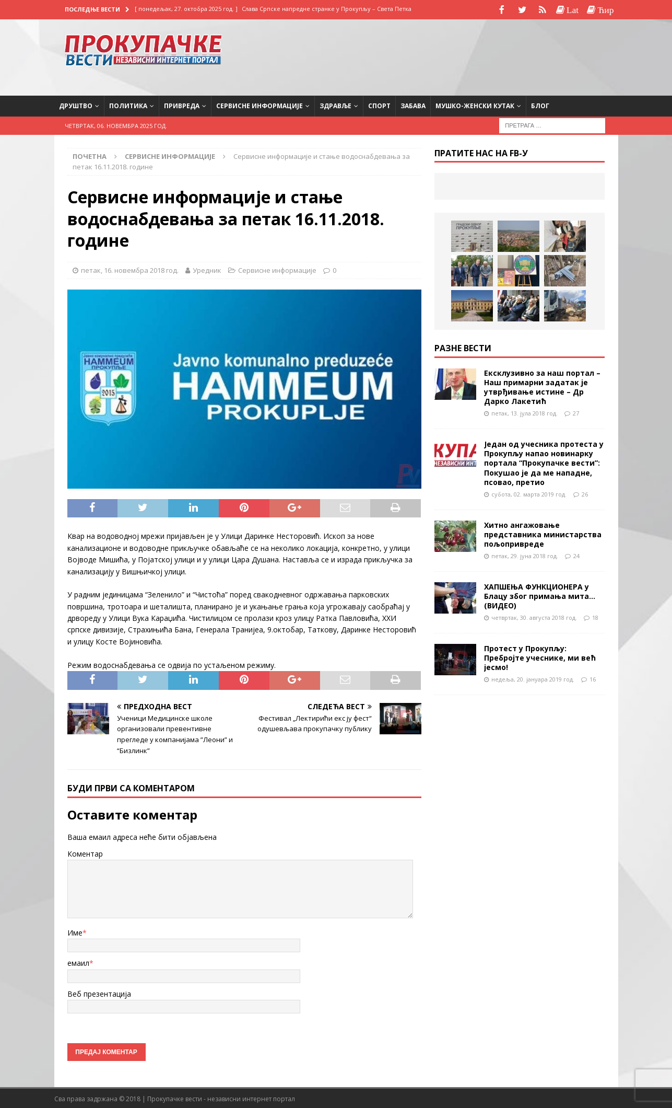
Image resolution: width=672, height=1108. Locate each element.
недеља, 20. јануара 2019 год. (532, 678)
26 (585, 493)
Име (74, 932)
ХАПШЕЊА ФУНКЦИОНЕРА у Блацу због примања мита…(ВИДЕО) (539, 595)
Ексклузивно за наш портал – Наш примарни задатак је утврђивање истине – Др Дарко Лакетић (542, 386)
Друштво (75, 104)
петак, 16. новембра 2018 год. (130, 269)
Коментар (85, 853)
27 (576, 412)
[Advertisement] (523, 55)
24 (576, 555)
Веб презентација (99, 993)
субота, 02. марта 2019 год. (529, 493)
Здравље (335, 104)
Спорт (379, 104)
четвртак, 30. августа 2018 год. (534, 616)
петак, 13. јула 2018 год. (524, 412)
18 (595, 616)
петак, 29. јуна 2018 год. (524, 555)
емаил (78, 962)
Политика (128, 104)
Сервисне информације (259, 104)
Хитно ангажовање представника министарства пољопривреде (543, 533)
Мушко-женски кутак (474, 104)
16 (593, 678)
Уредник (207, 269)
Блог (540, 104)
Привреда (181, 104)
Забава (413, 104)
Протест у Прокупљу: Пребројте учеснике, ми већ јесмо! (540, 656)
